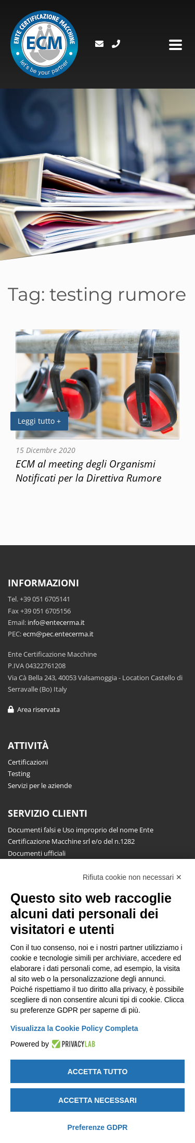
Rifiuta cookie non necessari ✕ (132, 877)
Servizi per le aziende (40, 785)
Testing (19, 773)
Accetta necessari (97, 1100)
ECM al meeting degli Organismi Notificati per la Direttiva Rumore (88, 471)
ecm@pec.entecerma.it (58, 633)
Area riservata (34, 709)
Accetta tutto (98, 1071)
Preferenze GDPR (98, 1127)
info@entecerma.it (56, 622)
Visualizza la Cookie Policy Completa (74, 1028)
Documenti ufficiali (37, 853)
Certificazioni (28, 762)
